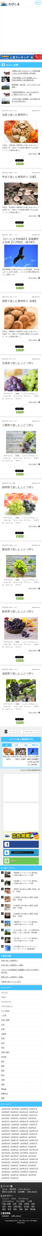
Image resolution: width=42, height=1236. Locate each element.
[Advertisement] (20, 29)
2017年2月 (5, 1159)
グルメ (3, 997)
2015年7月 (33, 1172)
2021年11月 (33, 1112)
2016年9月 (15, 1162)
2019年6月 (5, 1137)
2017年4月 (23, 1156)
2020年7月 (33, 1124)
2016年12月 (23, 1159)
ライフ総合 (5, 1011)
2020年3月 (32, 1128)
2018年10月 (5, 1143)
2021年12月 (23, 1112)
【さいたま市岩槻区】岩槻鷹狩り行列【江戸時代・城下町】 (33, 756)
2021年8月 (24, 1115)
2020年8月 (24, 1124)
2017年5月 (14, 1156)
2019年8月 (24, 1134)
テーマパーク (6, 1001)
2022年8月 (24, 1109)
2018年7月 (33, 1143)
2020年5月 (14, 1128)
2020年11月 (33, 1121)
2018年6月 (5, 1146)
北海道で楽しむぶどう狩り (11, 982)
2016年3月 (32, 1165)
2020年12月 (23, 1121)
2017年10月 (5, 1153)
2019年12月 (23, 1131)
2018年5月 (14, 1146)
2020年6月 (5, 1128)
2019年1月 (14, 1140)
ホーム (4, 1189)
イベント (4, 992)
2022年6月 (5, 1112)
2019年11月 (33, 1131)
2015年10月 (5, 1172)
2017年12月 (23, 1150)
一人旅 (3, 1015)
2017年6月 (5, 1156)
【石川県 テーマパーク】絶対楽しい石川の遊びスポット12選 (25, 939)
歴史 (2, 1075)
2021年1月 (14, 1121)
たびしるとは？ (24, 1189)
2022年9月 (15, 1109)
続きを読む (33, 154)
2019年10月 (5, 1134)
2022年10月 (5, 1109)
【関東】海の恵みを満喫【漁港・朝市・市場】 (26, 890)
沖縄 (2, 1080)
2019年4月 (23, 1137)
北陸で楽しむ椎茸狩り (9, 754)
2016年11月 (33, 1159)
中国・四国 (5, 1020)
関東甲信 (35, 745)
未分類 (3, 1057)
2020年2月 (5, 1131)
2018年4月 (23, 1146)
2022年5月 (14, 1112)
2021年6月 (5, 1118)
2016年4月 (23, 1165)
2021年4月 (23, 1118)
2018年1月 (14, 1150)
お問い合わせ (32, 1192)
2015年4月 (23, 1175)
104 (26, 731)
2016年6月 (5, 1165)
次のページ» (33, 731)
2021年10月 (5, 1115)
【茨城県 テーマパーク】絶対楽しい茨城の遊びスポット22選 (25, 882)
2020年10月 (5, 1124)
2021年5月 (14, 1118)
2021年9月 (15, 1115)
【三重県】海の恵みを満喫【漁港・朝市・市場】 (26, 898)
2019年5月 (14, 1137)
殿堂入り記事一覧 (9, 1192)
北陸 (25, 745)
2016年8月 (24, 1162)
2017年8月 (24, 1153)
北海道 (3, 1034)
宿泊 (2, 1048)
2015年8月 (24, 1172)
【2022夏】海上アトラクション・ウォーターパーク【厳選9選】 (25, 948)
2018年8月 (24, 1143)
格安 (2, 1071)
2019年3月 (32, 1137)
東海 (2, 1066)
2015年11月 (33, 1168)
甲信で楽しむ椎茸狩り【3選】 (21, 754)
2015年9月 (15, 1172)
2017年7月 (33, 1153)
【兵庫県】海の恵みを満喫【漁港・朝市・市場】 (26, 915)
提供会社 (13, 1189)
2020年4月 (23, 1128)
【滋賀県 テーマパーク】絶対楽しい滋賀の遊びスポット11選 (25, 923)
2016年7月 (33, 1162)
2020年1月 (14, 1131)
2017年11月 (33, 1150)
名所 (2, 1043)
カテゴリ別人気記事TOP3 (31, 770)
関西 (2, 1098)
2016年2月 (5, 1168)
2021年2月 (5, 1121)
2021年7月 (33, 1115)
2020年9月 (15, 1124)
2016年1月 (14, 1168)
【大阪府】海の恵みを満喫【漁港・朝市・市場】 (26, 907)
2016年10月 (5, 1162)
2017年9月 (15, 1153)
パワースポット (7, 1006)
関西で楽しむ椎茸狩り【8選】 (12, 977)
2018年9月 (15, 1143)
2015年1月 (14, 1178)
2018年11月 (33, 1140)
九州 (2, 1024)
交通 (16, 745)
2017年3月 (32, 1156)
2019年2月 (5, 1140)
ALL (7, 745)
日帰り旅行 (5, 1052)
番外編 (3, 1089)
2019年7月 (33, 1134)
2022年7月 (33, 1109)
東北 (2, 1061)
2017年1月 (14, 1159)
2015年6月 (5, 1175)
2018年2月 (5, 1150)
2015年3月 (32, 1175)
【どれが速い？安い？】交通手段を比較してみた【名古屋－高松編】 (26, 931)
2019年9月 (15, 1134)
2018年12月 (23, 1140)
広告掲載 (21, 1192)
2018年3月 (32, 1146)
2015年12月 (23, 1168)
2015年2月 (5, 1178)
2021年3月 (32, 1118)
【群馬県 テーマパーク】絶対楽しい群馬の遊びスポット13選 (25, 874)
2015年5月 (14, 1175)
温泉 (2, 1084)
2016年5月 (14, 1165)
